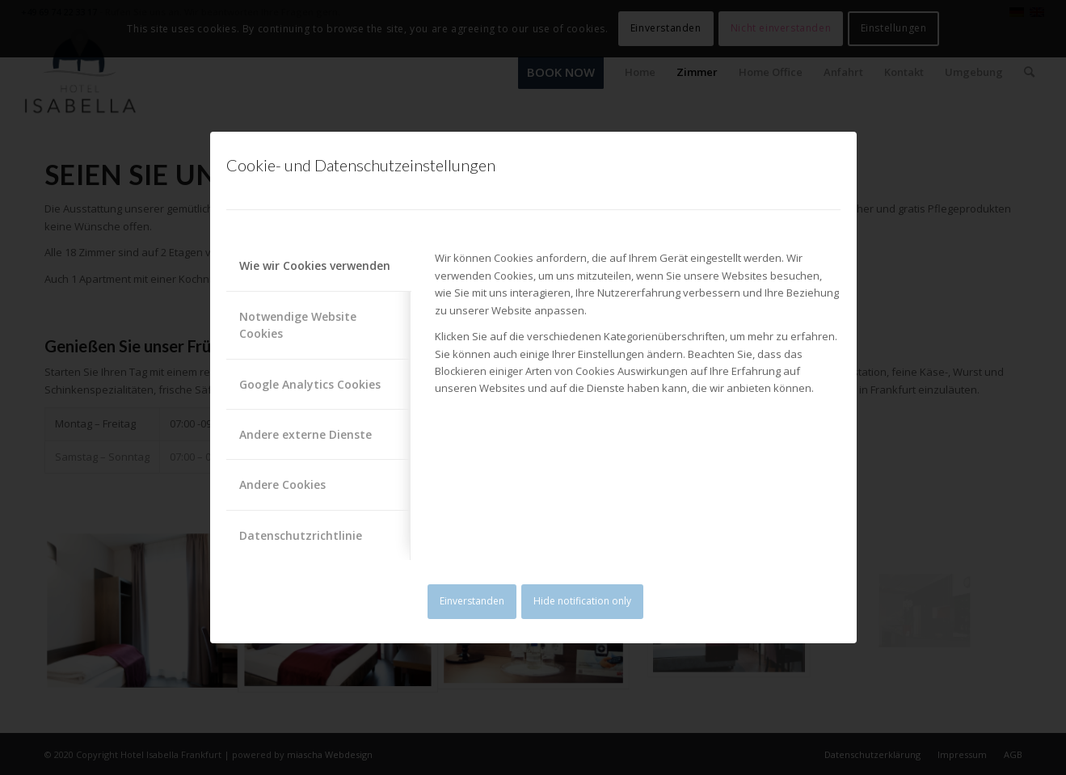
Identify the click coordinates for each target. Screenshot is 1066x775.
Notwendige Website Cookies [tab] (297, 325)
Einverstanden (472, 601)
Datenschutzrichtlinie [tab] (300, 535)
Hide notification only (582, 601)
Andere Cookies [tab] (282, 484)
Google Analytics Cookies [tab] (310, 384)
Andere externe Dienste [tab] (305, 434)
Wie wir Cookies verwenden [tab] (314, 265)
